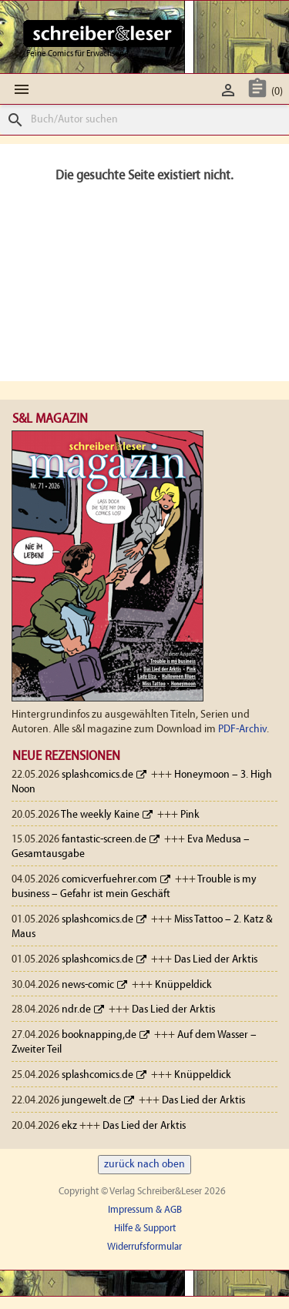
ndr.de (76, 1010)
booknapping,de (99, 1035)
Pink (190, 815)
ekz (69, 1126)
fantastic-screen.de (104, 839)
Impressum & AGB (145, 1210)
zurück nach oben (144, 1164)
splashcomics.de (97, 775)
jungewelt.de (91, 1100)
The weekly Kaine (100, 815)
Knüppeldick (183, 985)
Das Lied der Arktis (215, 960)
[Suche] (144, 120)
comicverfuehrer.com (109, 880)
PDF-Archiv (242, 729)
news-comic (88, 985)
